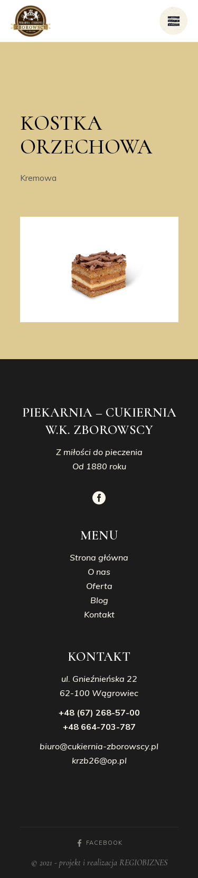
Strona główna (99, 557)
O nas (99, 571)
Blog (99, 600)
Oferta (99, 586)
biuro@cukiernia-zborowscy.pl (99, 746)
